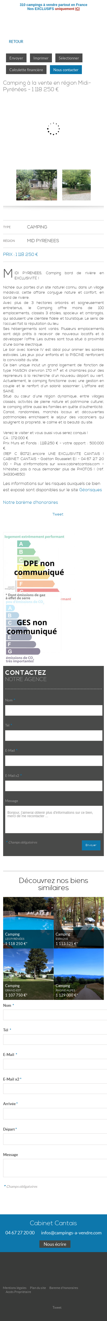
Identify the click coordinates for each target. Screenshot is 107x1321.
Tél (8, 725)
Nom (10, 700)
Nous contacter (65, 70)
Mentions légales (15, 1288)
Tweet (58, 514)
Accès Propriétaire (18, 1292)
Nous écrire (55, 1244)
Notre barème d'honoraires (31, 502)
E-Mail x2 (13, 775)
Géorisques (90, 490)
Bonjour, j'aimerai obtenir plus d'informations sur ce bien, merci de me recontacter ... (53, 819)
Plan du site (38, 1288)
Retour (16, 41)
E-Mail (11, 750)
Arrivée (10, 1104)
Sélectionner (69, 58)
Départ (10, 1129)
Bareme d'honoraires (63, 1288)
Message (11, 801)
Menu (98, 18)
